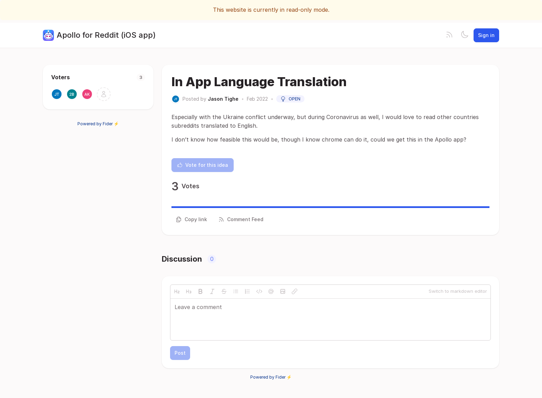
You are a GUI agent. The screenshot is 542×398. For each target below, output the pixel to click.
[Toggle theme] (464, 35)
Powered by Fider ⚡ (98, 123)
